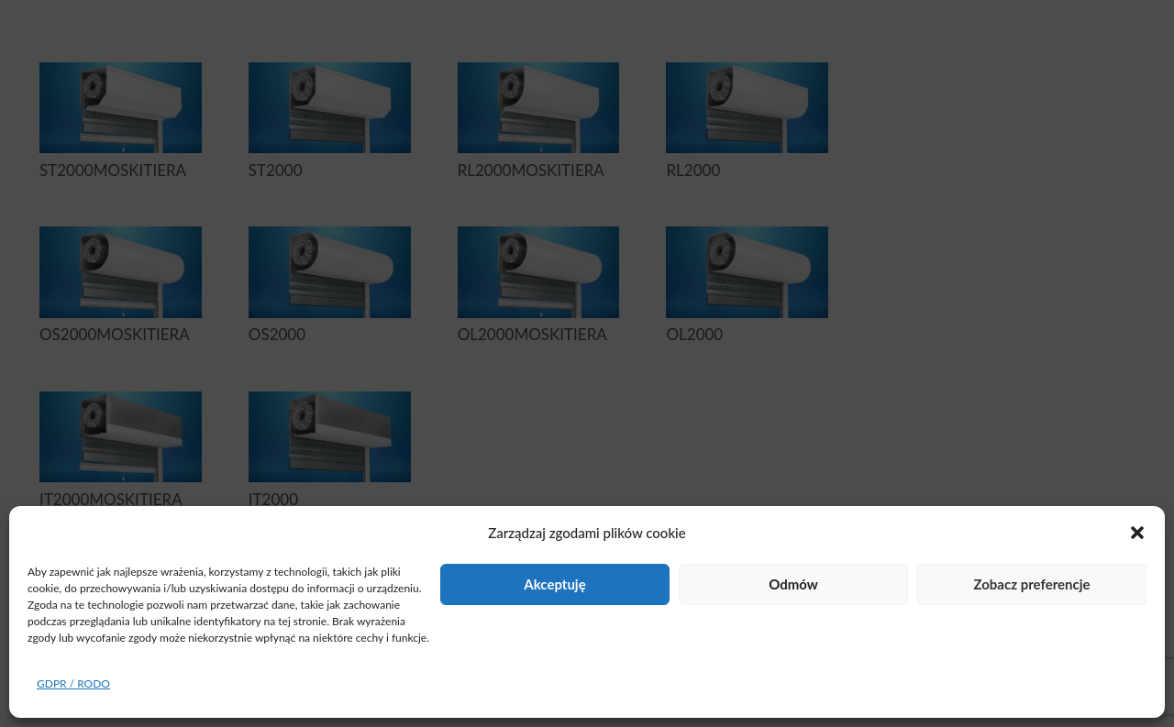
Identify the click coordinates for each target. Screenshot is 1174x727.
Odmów (793, 584)
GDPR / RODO (73, 683)
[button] (1137, 532)
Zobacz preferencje (1031, 584)
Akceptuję (554, 584)
